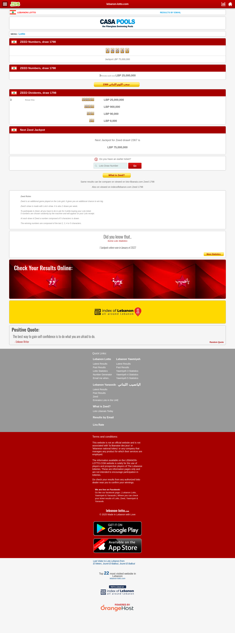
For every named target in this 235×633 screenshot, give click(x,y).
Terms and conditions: (105, 436)
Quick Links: (99, 353)
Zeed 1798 (148, 181)
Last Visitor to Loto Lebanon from (114, 562)
